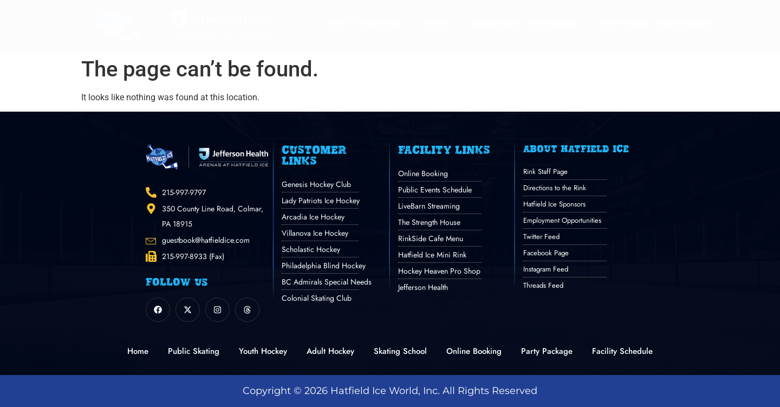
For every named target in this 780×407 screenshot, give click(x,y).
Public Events (384, 22)
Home (338, 22)
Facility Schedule (684, 22)
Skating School (494, 22)
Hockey (440, 22)
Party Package (624, 22)
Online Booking (558, 22)
